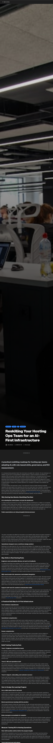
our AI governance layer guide (33, 492)
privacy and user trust (11, 598)
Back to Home (6, 1)
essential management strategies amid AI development (31, 670)
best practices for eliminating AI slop (18, 711)
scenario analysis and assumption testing (34, 585)
